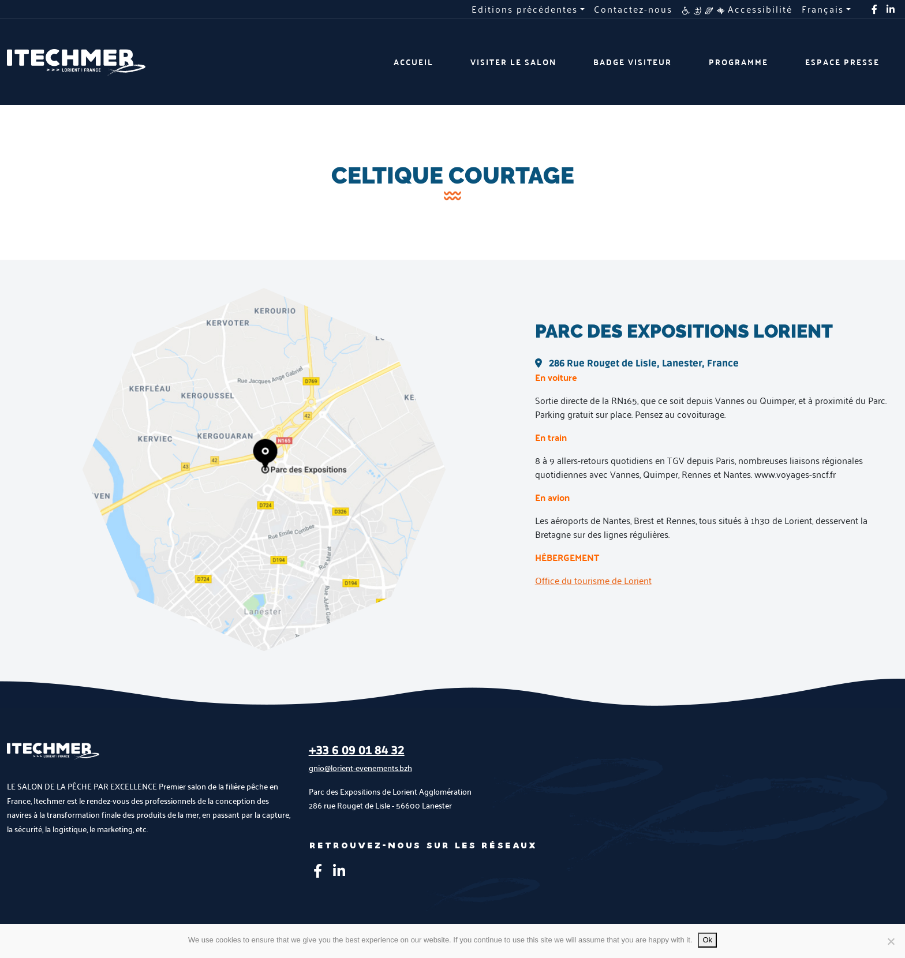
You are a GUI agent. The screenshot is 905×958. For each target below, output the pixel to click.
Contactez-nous (633, 9)
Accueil (413, 62)
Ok (707, 939)
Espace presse (842, 62)
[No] (890, 941)
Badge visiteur (632, 62)
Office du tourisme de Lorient (593, 580)
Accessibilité (737, 9)
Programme (738, 62)
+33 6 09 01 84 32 (357, 751)
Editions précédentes (525, 9)
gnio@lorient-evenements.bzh (360, 768)
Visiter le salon (513, 62)
